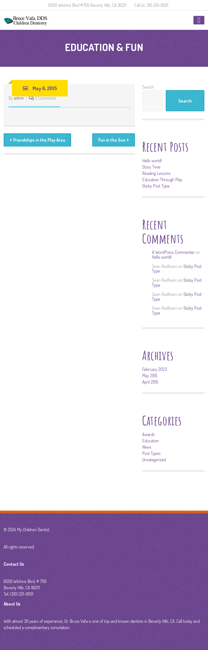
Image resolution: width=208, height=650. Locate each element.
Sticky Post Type (156, 185)
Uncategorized (154, 459)
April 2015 (150, 382)
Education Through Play (162, 179)
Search (148, 87)
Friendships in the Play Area (37, 140)
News (146, 447)
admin (19, 98)
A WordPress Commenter (173, 252)
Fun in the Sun (113, 140)
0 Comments (45, 98)
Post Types (151, 453)
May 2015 (150, 375)
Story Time (151, 167)
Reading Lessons (156, 173)
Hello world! (152, 160)
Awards (148, 434)
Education (150, 440)
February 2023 (154, 369)
